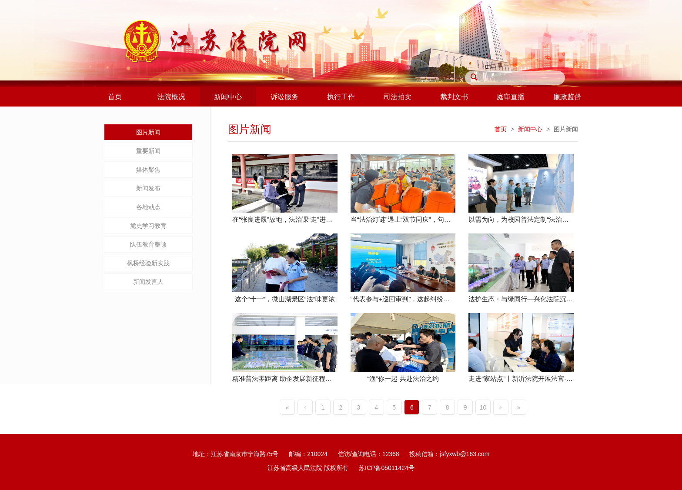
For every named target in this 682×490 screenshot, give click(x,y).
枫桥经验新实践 (148, 263)
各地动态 (148, 206)
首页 (501, 129)
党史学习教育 (148, 225)
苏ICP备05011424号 (387, 467)
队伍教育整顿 (148, 244)
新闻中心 (530, 129)
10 (483, 407)
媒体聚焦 (148, 169)
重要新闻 (148, 150)
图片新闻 (148, 132)
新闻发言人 (148, 281)
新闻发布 (148, 188)
